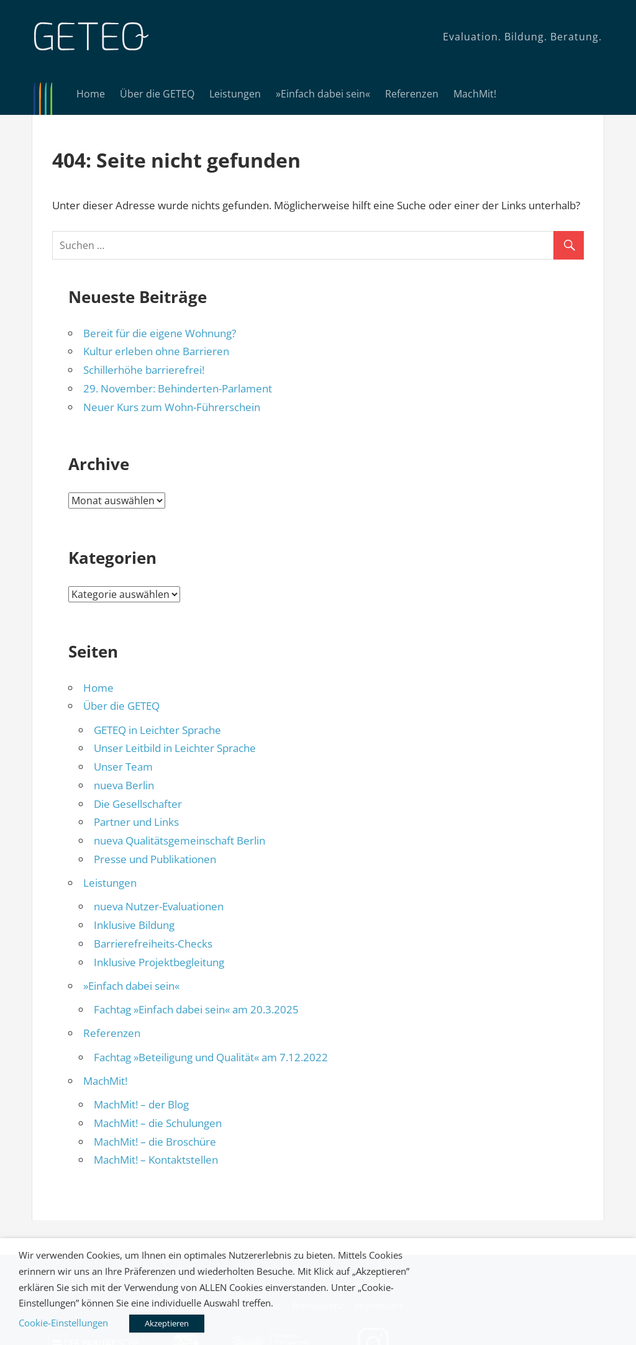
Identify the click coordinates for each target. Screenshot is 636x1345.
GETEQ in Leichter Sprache (157, 730)
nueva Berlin (124, 785)
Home (90, 94)
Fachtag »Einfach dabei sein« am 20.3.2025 (196, 1009)
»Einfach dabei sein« (323, 94)
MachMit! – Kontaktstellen (156, 1160)
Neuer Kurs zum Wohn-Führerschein (171, 407)
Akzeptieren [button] (167, 1323)
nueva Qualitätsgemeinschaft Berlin (179, 840)
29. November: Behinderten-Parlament (177, 388)
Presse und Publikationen (155, 859)
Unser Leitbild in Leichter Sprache (175, 748)
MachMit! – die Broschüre (155, 1141)
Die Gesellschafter (138, 804)
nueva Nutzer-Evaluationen (159, 906)
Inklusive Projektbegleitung (159, 962)
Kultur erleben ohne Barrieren (156, 351)
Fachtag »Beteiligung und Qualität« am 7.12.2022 (211, 1057)
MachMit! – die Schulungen (158, 1123)
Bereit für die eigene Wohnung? (159, 333)
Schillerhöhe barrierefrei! (143, 370)
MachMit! (474, 94)
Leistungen (235, 94)
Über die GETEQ (157, 94)
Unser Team (123, 766)
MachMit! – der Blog (141, 1104)
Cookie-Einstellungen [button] (63, 1322)
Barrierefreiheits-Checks (153, 943)
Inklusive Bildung (134, 925)
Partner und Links (136, 822)
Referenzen (411, 94)
